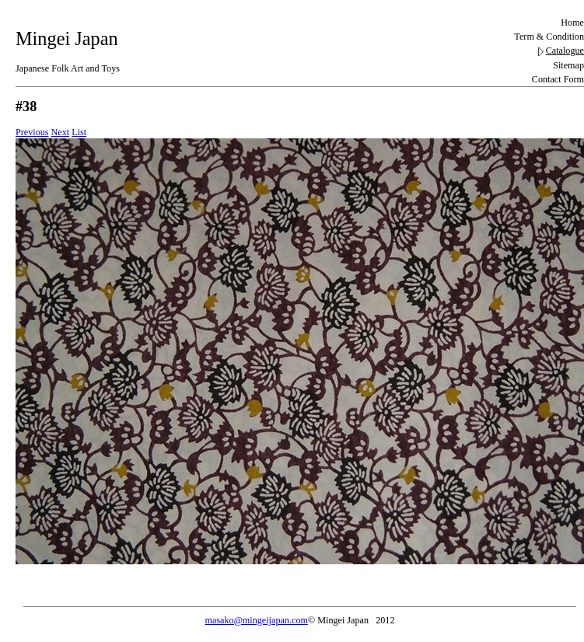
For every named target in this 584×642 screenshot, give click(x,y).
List (79, 132)
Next (60, 132)
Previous (32, 132)
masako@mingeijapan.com (256, 620)
